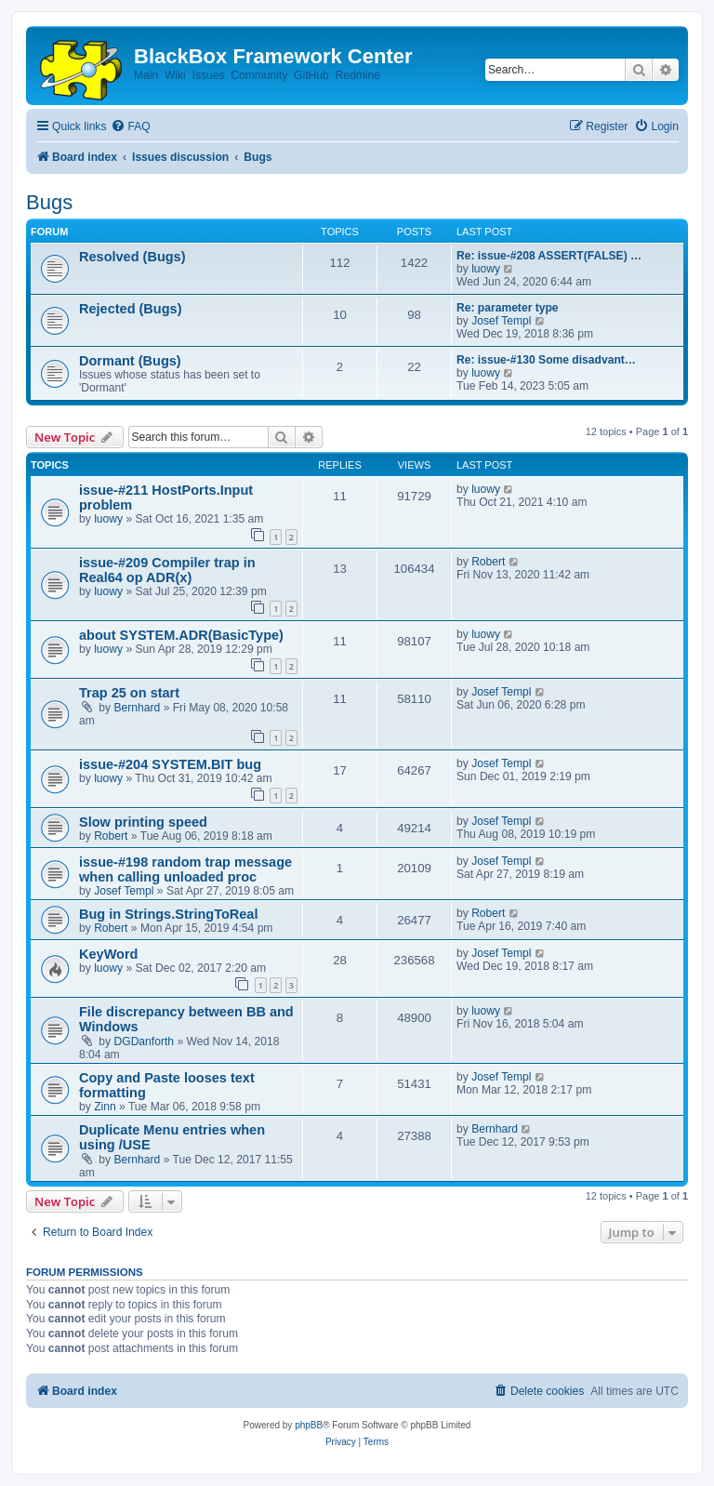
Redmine (357, 75)
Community (259, 75)
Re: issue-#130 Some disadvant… (546, 359)
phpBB (309, 1425)
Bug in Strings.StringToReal (168, 914)
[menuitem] (130, 126)
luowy (485, 268)
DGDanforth (144, 1041)
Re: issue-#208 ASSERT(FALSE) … (548, 255)
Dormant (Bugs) (130, 360)
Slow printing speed (143, 822)
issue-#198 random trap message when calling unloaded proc (185, 869)
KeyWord (108, 954)
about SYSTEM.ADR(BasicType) (181, 635)
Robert (488, 561)
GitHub (311, 75)
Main (146, 75)
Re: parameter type (507, 307)
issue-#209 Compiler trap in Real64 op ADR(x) (167, 570)
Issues (208, 75)
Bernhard (137, 707)
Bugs (49, 202)
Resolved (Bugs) (132, 256)
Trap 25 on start (129, 692)
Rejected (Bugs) (130, 308)
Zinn (105, 1106)
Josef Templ (501, 320)
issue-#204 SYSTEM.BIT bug (170, 764)
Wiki (175, 75)
